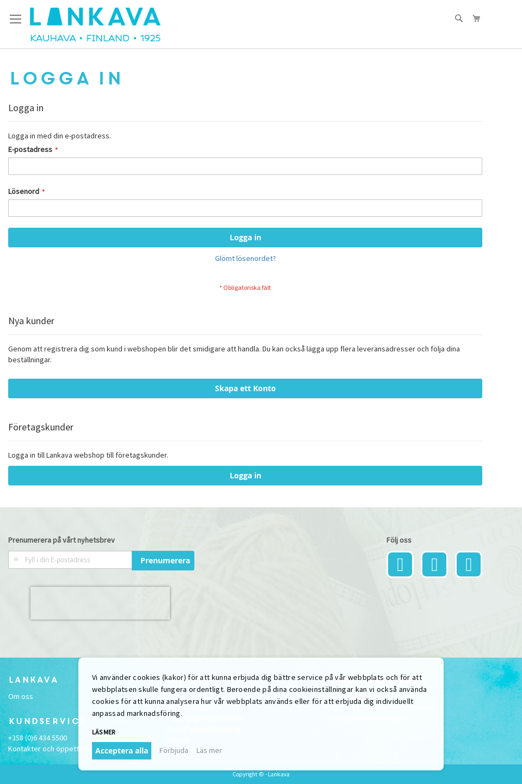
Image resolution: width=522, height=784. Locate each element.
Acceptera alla (121, 750)
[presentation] (100, 603)
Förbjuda (173, 750)
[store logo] (95, 24)
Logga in (245, 475)
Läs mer (103, 732)
